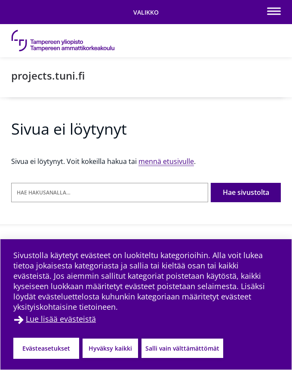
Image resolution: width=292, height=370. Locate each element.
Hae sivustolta (246, 192)
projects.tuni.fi (48, 75)
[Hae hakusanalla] (109, 192)
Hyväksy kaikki (110, 348)
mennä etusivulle (166, 161)
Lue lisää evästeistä (61, 319)
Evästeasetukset (46, 348)
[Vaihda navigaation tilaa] (146, 12)
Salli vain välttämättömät (182, 348)
